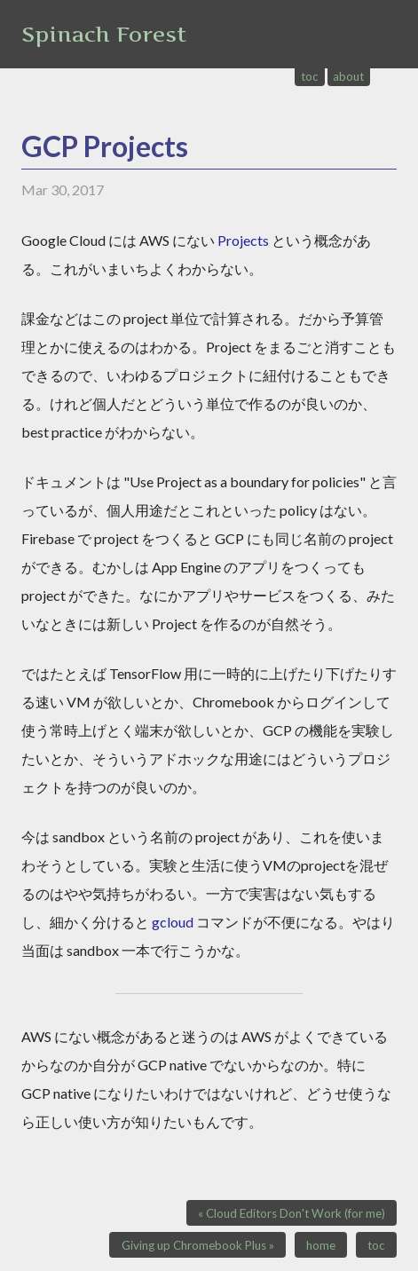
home (320, 1245)
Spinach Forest (103, 34)
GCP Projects (104, 146)
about (348, 76)
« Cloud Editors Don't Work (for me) (291, 1213)
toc (310, 76)
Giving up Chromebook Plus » (198, 1245)
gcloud (172, 921)
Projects (243, 240)
